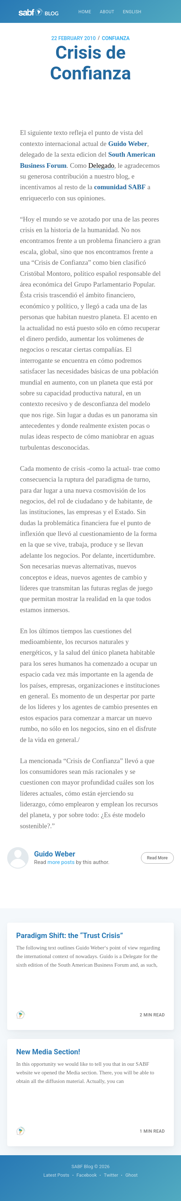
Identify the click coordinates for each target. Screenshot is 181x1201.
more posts (61, 862)
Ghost (131, 1175)
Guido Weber (54, 854)
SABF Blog (82, 1166)
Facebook (87, 1175)
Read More (157, 857)
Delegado (101, 165)
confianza (116, 38)
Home (84, 11)
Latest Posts (56, 1175)
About (107, 11)
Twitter (111, 1175)
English (132, 11)
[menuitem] (85, 12)
